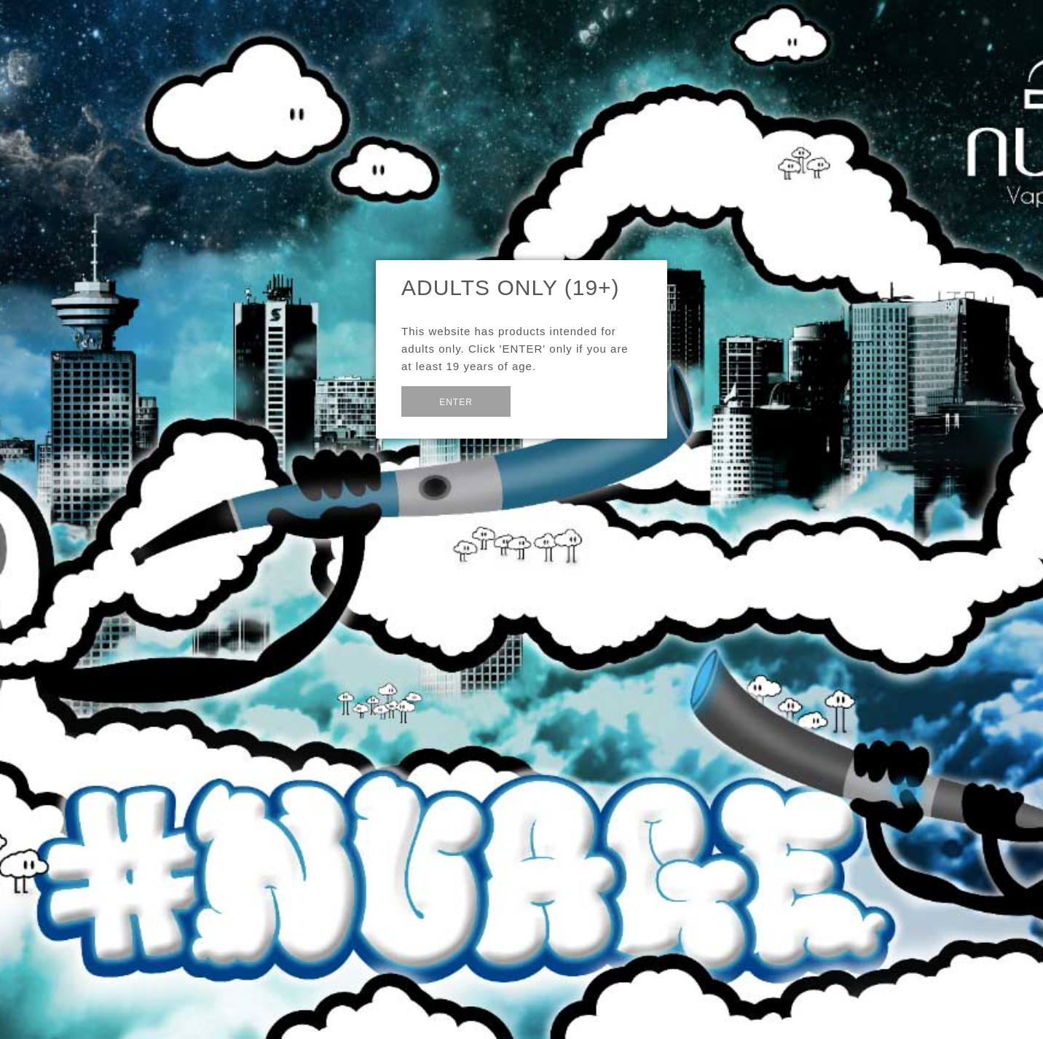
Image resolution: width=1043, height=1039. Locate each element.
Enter (456, 402)
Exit (545, 399)
